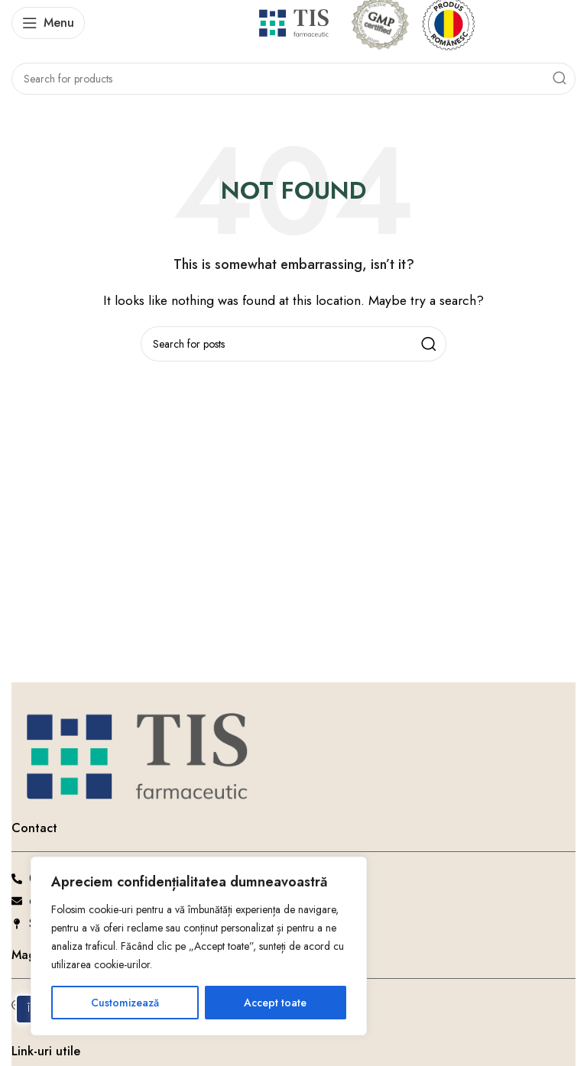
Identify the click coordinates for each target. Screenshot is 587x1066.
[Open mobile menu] (48, 23)
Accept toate (275, 1002)
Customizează (125, 1002)
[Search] (293, 79)
